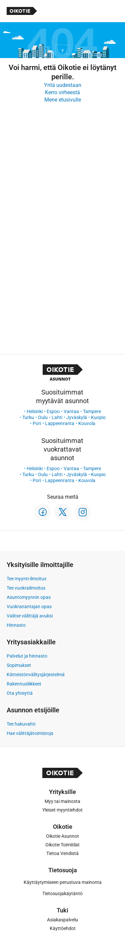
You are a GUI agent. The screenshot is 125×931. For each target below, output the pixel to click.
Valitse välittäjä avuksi (30, 615)
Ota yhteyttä (20, 693)
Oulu (43, 417)
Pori (37, 423)
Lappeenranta (59, 423)
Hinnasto (16, 625)
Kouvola (86, 423)
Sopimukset (19, 665)
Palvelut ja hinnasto (27, 656)
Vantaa (71, 411)
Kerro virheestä (62, 92)
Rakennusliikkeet (24, 683)
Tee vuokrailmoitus (26, 588)
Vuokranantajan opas (29, 606)
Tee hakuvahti (21, 724)
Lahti (57, 417)
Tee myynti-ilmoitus (26, 578)
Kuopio (98, 417)
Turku (28, 417)
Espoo (53, 411)
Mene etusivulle (62, 100)
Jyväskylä (76, 417)
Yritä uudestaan (62, 85)
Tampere (92, 411)
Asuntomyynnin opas (29, 597)
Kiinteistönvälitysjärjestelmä (36, 674)
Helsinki (35, 411)
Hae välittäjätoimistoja (30, 733)
